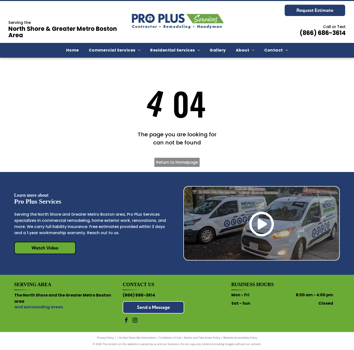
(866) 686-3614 (323, 33)
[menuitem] (72, 50)
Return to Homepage (177, 162)
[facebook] (126, 320)
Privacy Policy (105, 337)
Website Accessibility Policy (240, 337)
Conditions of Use (170, 337)
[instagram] (135, 320)
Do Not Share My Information (137, 337)
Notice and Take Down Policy (202, 337)
